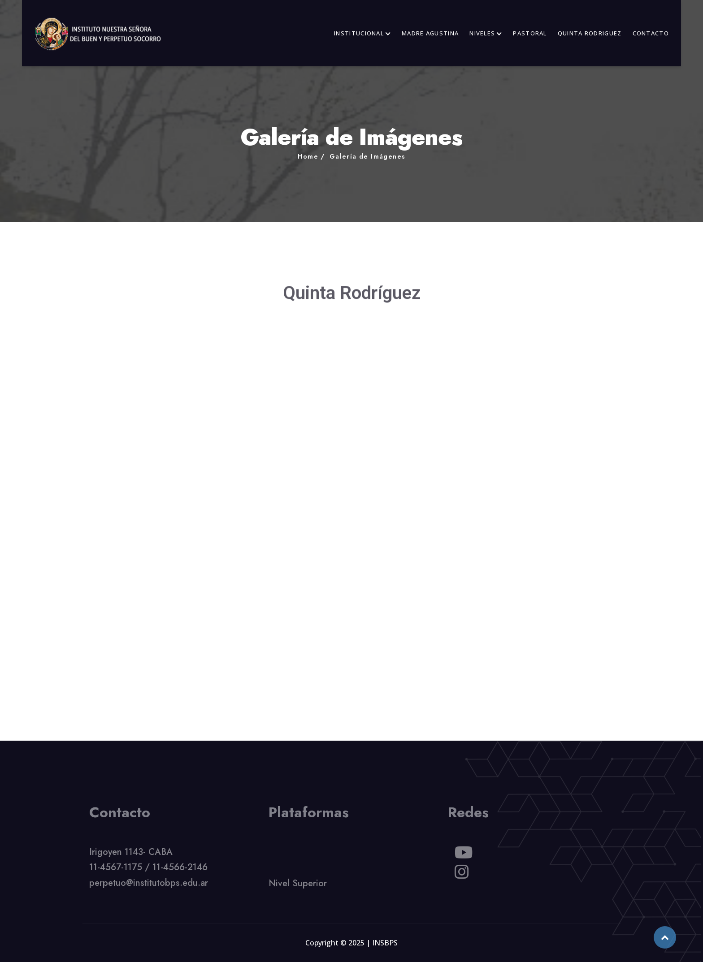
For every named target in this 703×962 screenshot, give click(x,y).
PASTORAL (530, 33)
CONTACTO (651, 33)
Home (308, 156)
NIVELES (482, 33)
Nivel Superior (298, 886)
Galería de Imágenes (368, 156)
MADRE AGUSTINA (430, 33)
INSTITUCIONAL (359, 33)
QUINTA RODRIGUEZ (590, 33)
